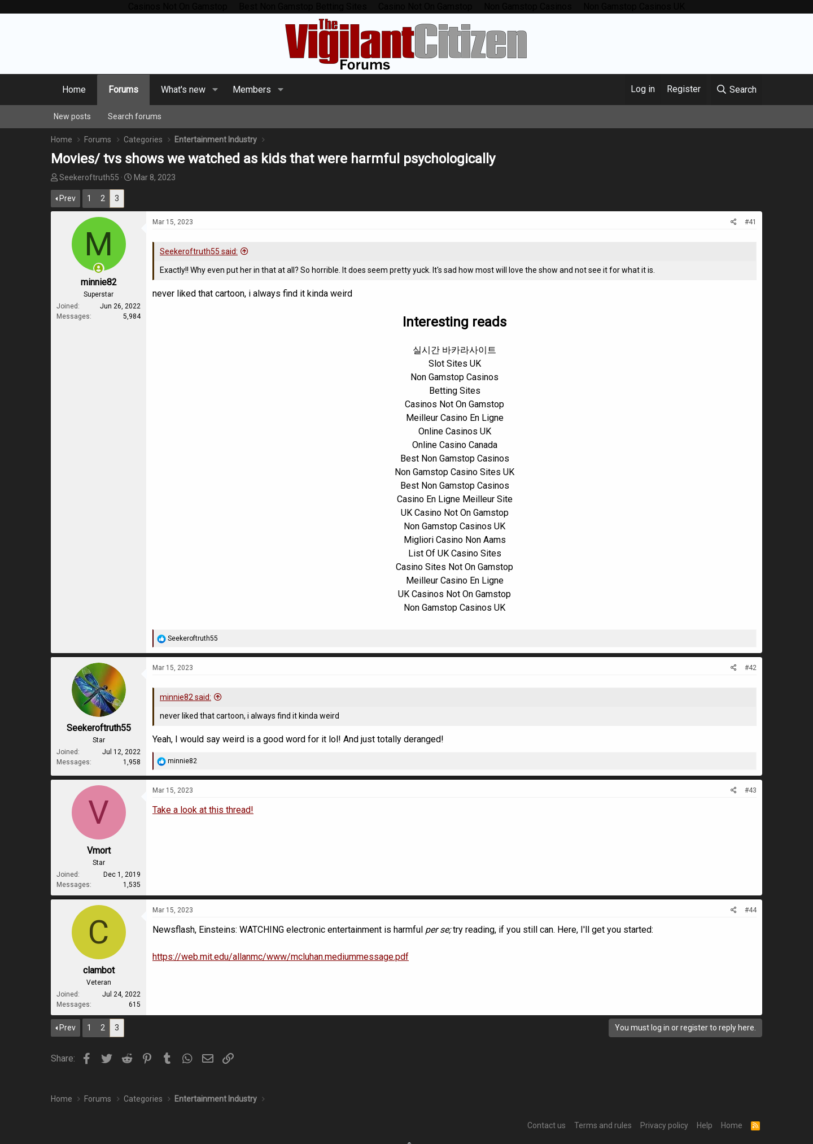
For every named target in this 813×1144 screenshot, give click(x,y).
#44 (751, 910)
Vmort (99, 850)
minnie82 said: (185, 697)
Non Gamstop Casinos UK (454, 526)
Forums (123, 89)
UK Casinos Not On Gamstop (454, 594)
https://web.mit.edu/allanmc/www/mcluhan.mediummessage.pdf (280, 956)
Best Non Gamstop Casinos (454, 458)
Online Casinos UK (454, 431)
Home (74, 89)
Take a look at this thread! (202, 809)
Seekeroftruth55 (89, 177)
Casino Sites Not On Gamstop (454, 567)
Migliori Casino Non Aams (455, 539)
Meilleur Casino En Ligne (455, 417)
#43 (751, 790)
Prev (67, 198)
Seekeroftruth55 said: (199, 251)
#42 (751, 668)
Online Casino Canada (454, 445)
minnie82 (99, 282)
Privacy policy (664, 1125)
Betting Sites (454, 390)
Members (252, 89)
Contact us (546, 1125)
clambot (99, 970)
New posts (72, 116)
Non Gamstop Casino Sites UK (454, 472)
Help (705, 1125)
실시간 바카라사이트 (454, 350)
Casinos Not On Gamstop (454, 404)
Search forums (134, 116)
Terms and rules (603, 1125)
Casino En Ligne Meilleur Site (455, 499)
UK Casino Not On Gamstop (455, 512)
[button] (214, 90)
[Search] (736, 89)
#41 (751, 222)
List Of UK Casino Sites (454, 553)
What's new (183, 89)
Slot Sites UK (455, 363)
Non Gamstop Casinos (454, 377)
